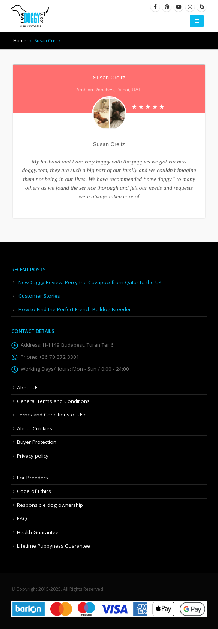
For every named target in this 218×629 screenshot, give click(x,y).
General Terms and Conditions (53, 401)
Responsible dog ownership (50, 505)
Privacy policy (32, 455)
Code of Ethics (34, 491)
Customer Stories (39, 295)
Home (19, 40)
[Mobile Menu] (197, 21)
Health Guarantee (38, 532)
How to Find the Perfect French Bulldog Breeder (74, 309)
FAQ (22, 518)
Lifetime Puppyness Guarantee (53, 545)
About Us (28, 387)
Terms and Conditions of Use (52, 414)
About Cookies (34, 428)
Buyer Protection (36, 442)
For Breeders (32, 477)
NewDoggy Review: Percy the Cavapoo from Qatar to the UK (90, 282)
